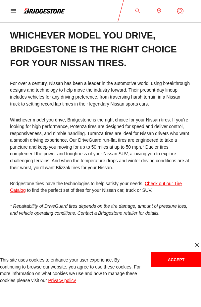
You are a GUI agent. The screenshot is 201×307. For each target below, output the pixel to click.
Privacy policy (62, 280)
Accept (176, 260)
